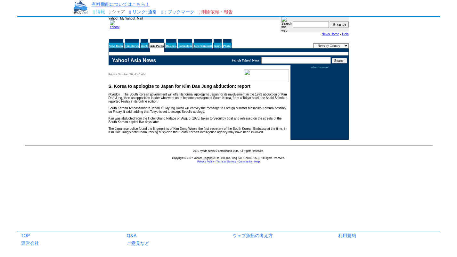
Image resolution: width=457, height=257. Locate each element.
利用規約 (347, 235)
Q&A (132, 235)
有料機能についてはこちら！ (121, 4)
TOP (25, 235)
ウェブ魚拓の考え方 (253, 235)
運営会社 (30, 243)
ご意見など (138, 243)
